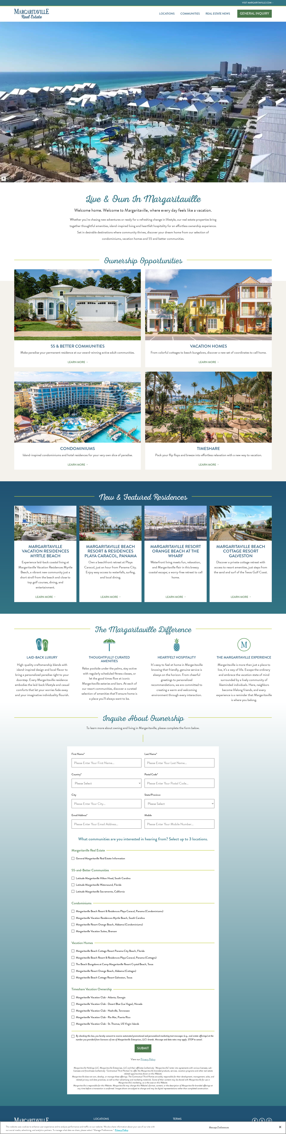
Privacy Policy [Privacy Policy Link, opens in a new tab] (121, 1130)
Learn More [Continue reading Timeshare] (209, 465)
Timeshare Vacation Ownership (92, 989)
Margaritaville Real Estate (88, 850)
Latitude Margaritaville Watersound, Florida (98, 885)
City (74, 795)
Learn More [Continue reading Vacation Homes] (209, 362)
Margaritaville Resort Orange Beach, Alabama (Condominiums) (109, 925)
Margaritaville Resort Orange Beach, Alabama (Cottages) (106, 971)
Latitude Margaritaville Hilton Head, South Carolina (103, 878)
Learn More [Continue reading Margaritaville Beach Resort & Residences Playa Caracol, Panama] (110, 597)
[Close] (280, 1127)
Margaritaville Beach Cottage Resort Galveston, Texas (104, 978)
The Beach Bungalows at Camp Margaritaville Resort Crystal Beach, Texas (114, 964)
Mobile (148, 815)
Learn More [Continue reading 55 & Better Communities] (78, 362)
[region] (143, 1127)
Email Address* (79, 815)
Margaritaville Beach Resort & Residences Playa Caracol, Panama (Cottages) (116, 958)
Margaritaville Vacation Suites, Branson (96, 931)
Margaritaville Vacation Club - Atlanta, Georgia (100, 997)
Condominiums (82, 903)
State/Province (152, 795)
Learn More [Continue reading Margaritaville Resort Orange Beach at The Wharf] (175, 597)
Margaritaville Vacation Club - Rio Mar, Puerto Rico (103, 1017)
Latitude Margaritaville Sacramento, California (100, 892)
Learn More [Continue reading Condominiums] (78, 465)
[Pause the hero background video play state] (3, 179)
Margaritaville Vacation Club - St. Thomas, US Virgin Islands (107, 1024)
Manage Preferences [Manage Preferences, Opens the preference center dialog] (219, 1127)
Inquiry (254, 13)
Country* (77, 774)
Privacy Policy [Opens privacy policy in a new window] (148, 1059)
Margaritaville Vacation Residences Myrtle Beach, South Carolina (110, 918)
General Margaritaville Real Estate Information (100, 858)
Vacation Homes (82, 943)
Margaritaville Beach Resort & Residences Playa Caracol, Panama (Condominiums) (119, 911)
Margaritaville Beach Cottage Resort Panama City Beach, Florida (110, 951)
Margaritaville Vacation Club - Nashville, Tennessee (103, 1011)
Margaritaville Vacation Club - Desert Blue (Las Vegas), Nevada (109, 1004)
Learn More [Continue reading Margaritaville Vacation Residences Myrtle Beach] (45, 597)
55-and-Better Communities (90, 870)
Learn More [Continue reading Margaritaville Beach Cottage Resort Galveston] (241, 597)
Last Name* (150, 754)
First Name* (78, 754)
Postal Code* (151, 774)
